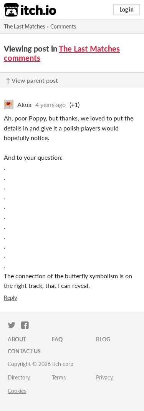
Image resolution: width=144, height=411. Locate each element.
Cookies (17, 391)
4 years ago (50, 104)
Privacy (104, 377)
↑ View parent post (32, 80)
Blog (103, 339)
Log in (126, 9)
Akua (24, 104)
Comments (63, 26)
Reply (10, 297)
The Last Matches (24, 26)
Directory (19, 377)
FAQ (57, 339)
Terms (59, 377)
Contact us (24, 351)
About (17, 339)
